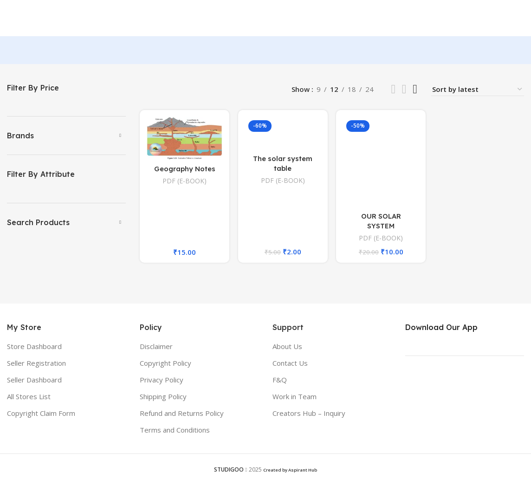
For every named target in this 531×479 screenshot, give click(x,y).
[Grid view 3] (404, 90)
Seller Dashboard (34, 380)
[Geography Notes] (184, 139)
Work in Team (294, 397)
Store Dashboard (34, 347)
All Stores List (29, 397)
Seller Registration (36, 364)
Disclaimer (156, 347)
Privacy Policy (161, 380)
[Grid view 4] (415, 90)
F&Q (279, 380)
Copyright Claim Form (41, 414)
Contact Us (290, 364)
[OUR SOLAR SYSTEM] (381, 162)
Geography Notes (184, 169)
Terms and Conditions (175, 430)
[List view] (393, 90)
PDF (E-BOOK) (184, 181)
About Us (287, 347)
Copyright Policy (165, 364)
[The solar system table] (282, 134)
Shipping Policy (163, 397)
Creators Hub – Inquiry (308, 414)
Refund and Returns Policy (182, 414)
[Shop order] (477, 90)
